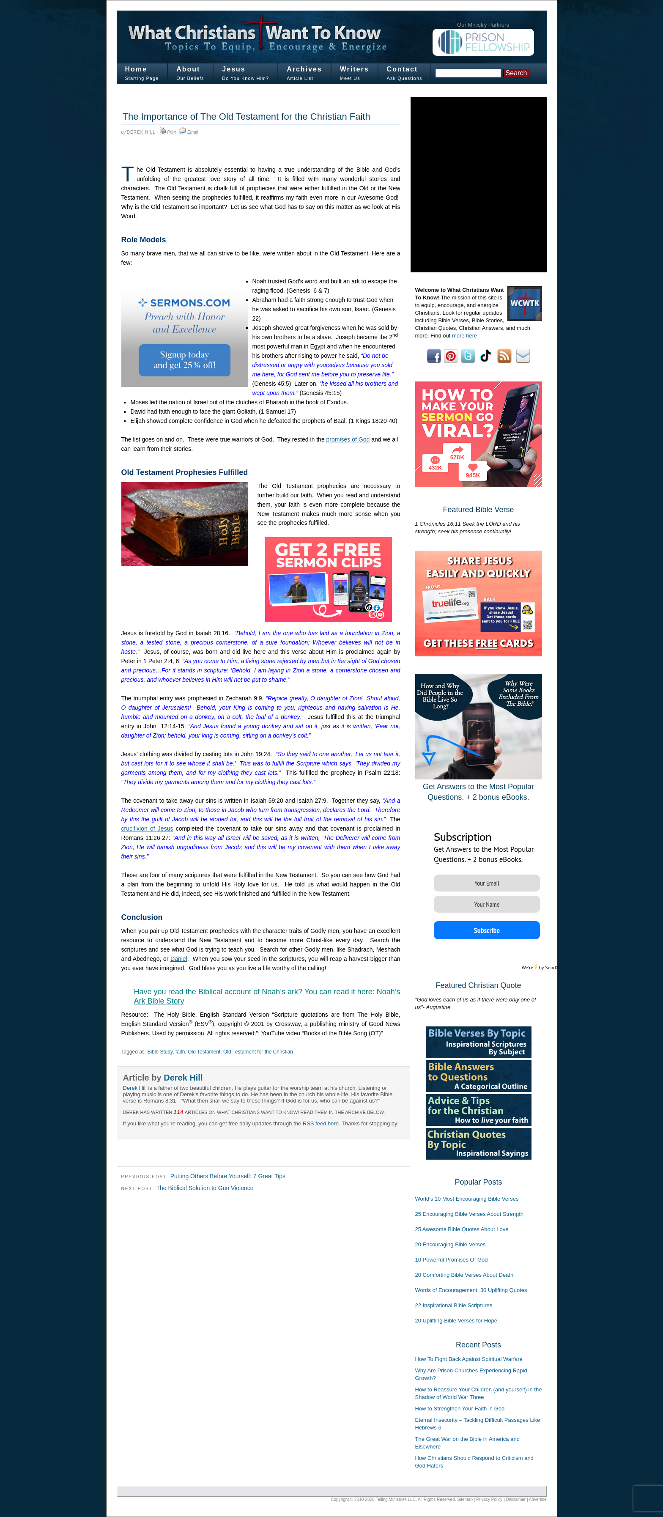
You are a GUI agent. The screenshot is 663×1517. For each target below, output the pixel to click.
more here (464, 335)
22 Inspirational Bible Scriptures (454, 1305)
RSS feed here (321, 1123)
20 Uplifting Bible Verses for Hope (456, 1320)
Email (192, 132)
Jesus (233, 69)
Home (136, 69)
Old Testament (204, 1052)
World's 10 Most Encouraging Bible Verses (467, 1199)
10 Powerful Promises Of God (451, 1259)
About (188, 69)
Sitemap (465, 1499)
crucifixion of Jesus (147, 828)
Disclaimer (516, 1499)
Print (171, 132)
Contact (402, 69)
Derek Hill (141, 132)
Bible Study (160, 1052)
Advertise (538, 1499)
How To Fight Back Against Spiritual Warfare (469, 1359)
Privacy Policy (489, 1499)
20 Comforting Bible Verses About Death (464, 1275)
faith (180, 1052)
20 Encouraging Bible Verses (450, 1244)
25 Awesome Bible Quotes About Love (462, 1229)
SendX (552, 967)
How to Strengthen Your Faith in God (460, 1408)
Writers (354, 69)
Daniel (178, 958)
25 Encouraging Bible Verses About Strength (469, 1214)
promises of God (348, 439)
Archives (304, 69)
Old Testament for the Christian (258, 1052)
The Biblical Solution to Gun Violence (204, 1188)
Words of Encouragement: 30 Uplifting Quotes (471, 1290)
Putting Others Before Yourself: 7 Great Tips (227, 1176)
